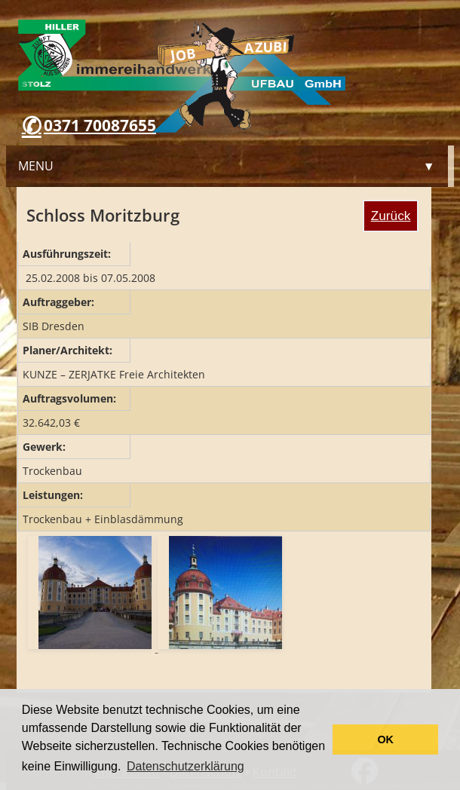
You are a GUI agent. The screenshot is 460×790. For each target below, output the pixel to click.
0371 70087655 (100, 125)
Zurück (391, 215)
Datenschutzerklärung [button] (185, 766)
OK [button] (385, 739)
